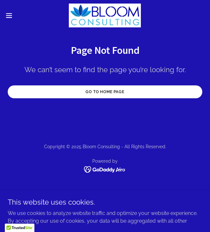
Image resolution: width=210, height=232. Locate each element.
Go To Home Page (105, 92)
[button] (18, 15)
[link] (105, 15)
